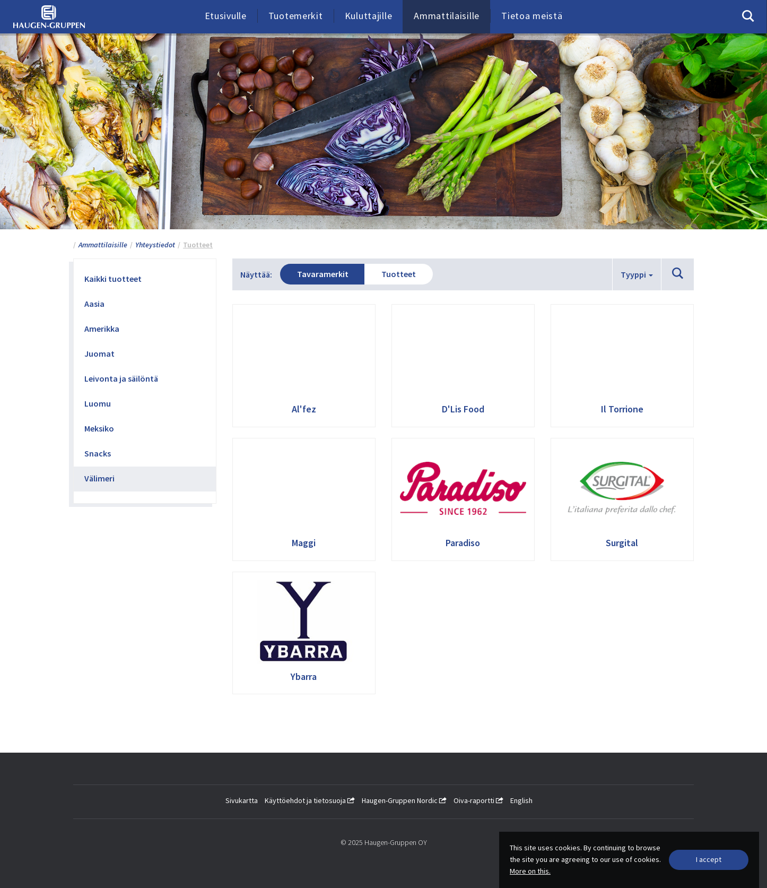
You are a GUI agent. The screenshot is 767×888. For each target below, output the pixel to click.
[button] (677, 273)
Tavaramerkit (325, 274)
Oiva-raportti (478, 800)
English (521, 800)
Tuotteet (405, 274)
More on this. (530, 871)
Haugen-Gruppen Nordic (404, 800)
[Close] (708, 860)
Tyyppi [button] (637, 274)
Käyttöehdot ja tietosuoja (310, 800)
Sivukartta (241, 800)
